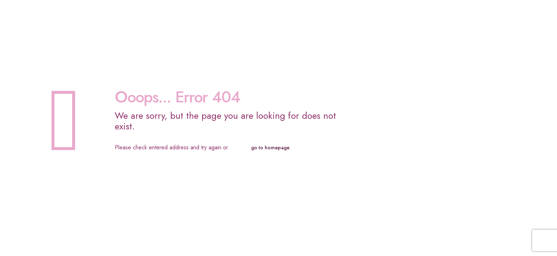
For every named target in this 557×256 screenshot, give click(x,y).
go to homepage (270, 147)
